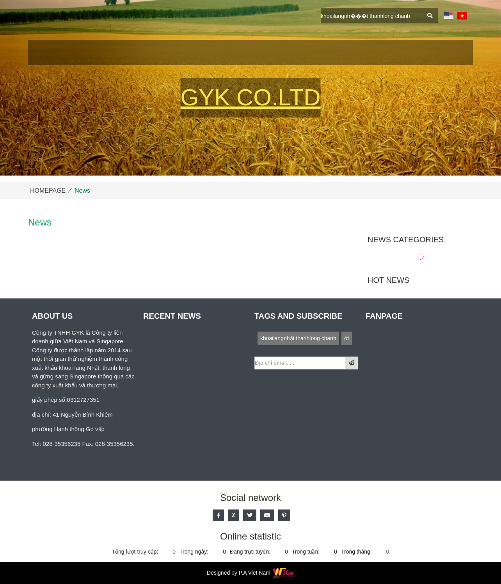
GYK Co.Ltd (251, 97)
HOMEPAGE (48, 190)
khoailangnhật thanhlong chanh (298, 338)
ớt (346, 338)
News (82, 190)
